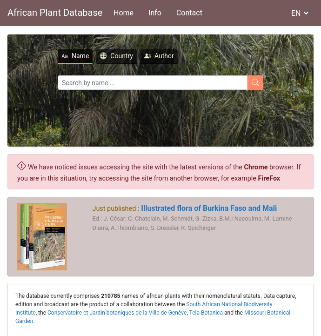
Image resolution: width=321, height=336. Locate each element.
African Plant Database (54, 12)
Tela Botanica (206, 312)
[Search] (152, 82)
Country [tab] (116, 56)
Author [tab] (159, 56)
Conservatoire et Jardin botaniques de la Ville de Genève (117, 312)
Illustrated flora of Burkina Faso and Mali (208, 208)
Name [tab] (75, 56)
